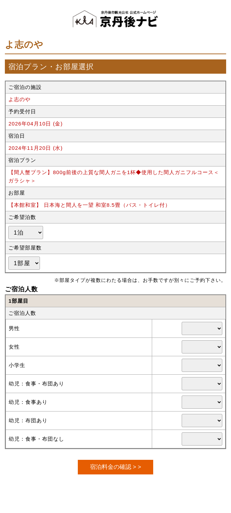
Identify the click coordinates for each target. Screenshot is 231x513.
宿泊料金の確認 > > (115, 467)
